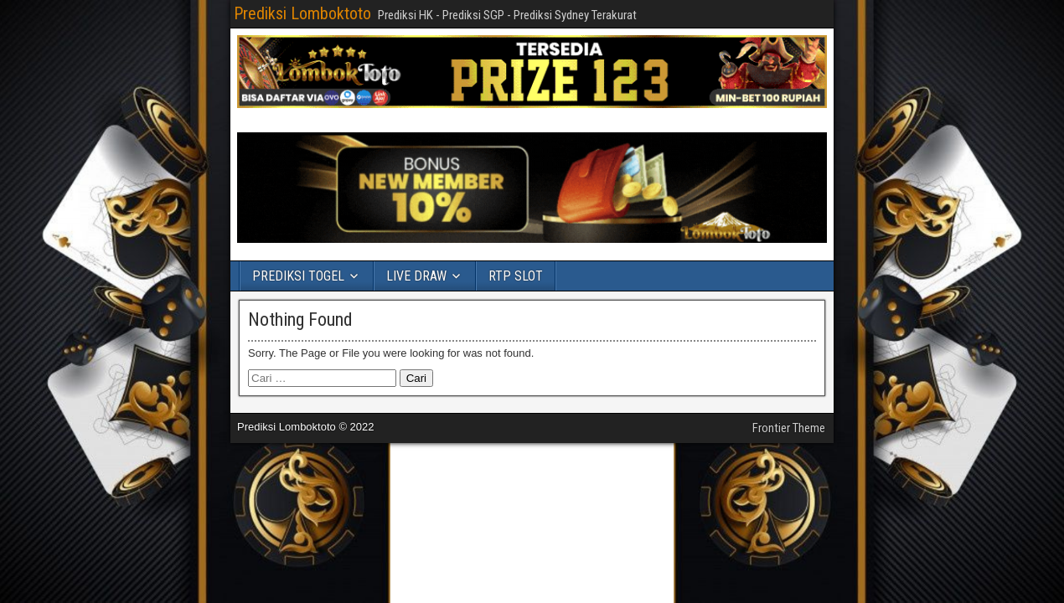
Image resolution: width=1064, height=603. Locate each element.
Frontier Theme (788, 428)
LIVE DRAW (416, 276)
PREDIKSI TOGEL (298, 276)
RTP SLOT (515, 276)
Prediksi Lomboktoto (302, 13)
